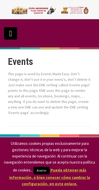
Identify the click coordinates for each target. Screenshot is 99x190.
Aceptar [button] (41, 170)
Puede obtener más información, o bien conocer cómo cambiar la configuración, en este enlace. (49, 177)
